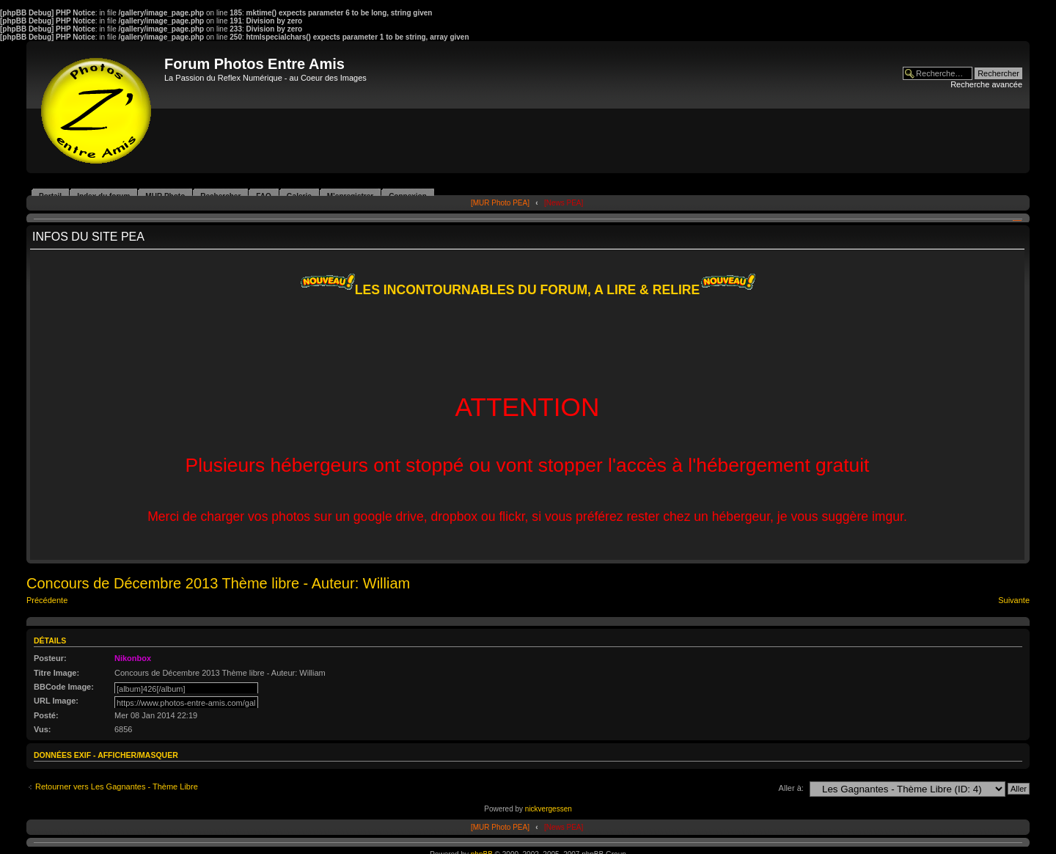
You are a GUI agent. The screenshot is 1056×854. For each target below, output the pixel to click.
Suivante (1014, 600)
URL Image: (56, 700)
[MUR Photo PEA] (500, 203)
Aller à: (791, 788)
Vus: (42, 729)
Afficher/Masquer (138, 755)
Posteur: (50, 658)
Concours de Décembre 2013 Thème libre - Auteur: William (218, 583)
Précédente (46, 600)
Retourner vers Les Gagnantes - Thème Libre (116, 786)
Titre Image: (56, 672)
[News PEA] (563, 203)
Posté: (46, 715)
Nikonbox (132, 658)
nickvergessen (548, 809)
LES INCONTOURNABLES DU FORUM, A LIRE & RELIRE (527, 289)
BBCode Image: (64, 686)
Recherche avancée (986, 84)
